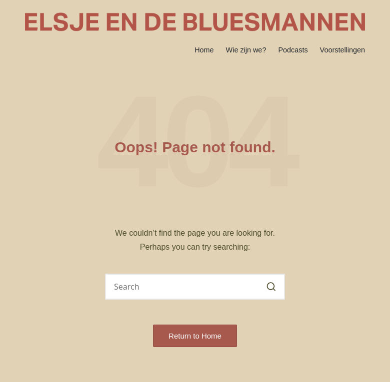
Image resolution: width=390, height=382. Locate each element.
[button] (271, 287)
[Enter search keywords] (195, 287)
